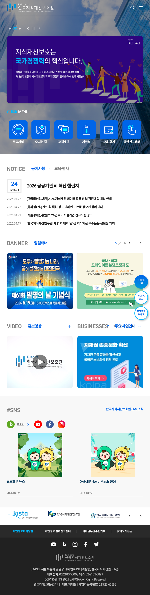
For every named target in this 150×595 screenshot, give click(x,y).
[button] (28, 28)
